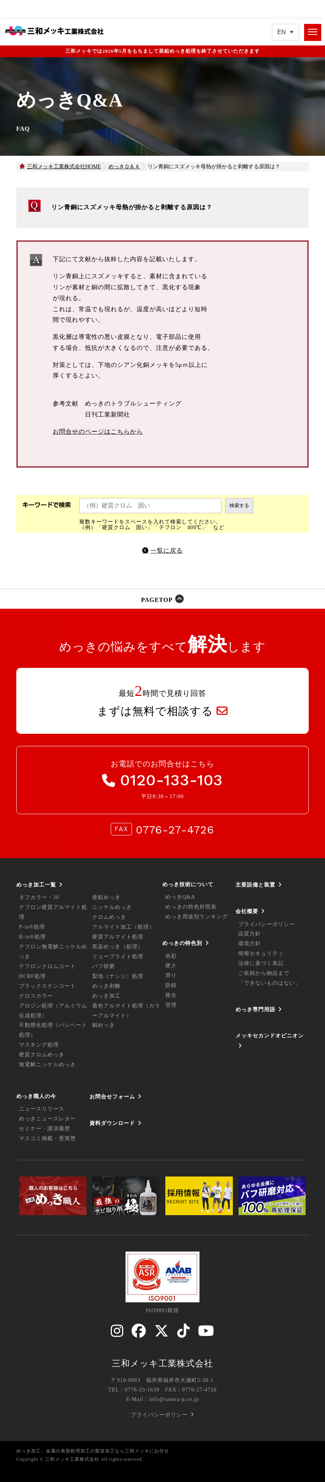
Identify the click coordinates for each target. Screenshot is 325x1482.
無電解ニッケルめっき (47, 1064)
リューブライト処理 (117, 956)
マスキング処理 (39, 1045)
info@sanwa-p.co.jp (174, 1399)
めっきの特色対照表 (191, 907)
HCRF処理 (32, 976)
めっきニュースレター (47, 1119)
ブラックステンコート (47, 986)
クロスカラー (36, 996)
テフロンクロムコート (47, 966)
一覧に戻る (167, 550)
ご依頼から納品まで (263, 973)
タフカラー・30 (39, 897)
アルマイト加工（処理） (123, 927)
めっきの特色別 (182, 943)
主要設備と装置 (255, 885)
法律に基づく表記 (261, 963)
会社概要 (247, 911)
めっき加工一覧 (36, 885)
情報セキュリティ (261, 953)
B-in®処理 (32, 937)
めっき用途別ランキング (196, 917)
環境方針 (249, 943)
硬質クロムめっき (41, 1054)
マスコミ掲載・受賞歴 (47, 1138)
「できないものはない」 (269, 983)
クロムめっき (109, 917)
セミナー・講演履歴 (44, 1128)
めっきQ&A (180, 897)
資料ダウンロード (112, 1123)
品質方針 (249, 934)
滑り (171, 975)
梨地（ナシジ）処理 (117, 976)
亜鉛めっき (106, 897)
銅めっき (103, 1025)
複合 (171, 995)
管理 (171, 1005)
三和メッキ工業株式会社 (162, 1363)
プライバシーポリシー (266, 924)
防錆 (171, 985)
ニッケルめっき (112, 907)
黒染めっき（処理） (117, 946)
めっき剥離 (106, 986)
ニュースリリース (41, 1109)
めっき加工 (106, 996)
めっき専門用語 (255, 1009)
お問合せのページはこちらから (98, 431)
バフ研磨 (103, 966)
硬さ (171, 965)
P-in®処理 (32, 927)
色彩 (171, 956)
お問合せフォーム (112, 1096)
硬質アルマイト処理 (117, 937)
